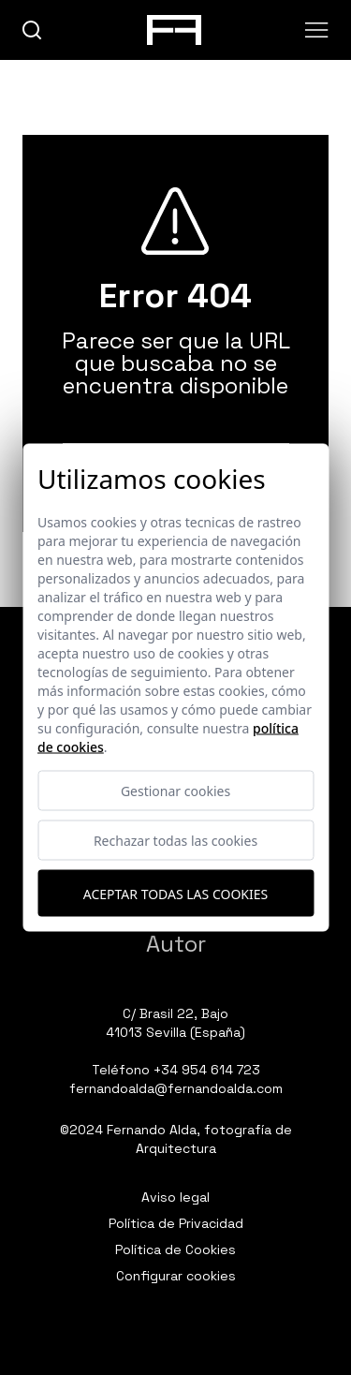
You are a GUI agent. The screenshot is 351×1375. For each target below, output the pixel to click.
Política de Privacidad (176, 1223)
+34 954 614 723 (207, 1069)
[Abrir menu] (317, 29)
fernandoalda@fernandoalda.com (176, 1088)
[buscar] (32, 30)
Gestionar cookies (175, 791)
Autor (176, 943)
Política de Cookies (175, 1249)
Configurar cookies (176, 1275)
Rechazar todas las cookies (175, 841)
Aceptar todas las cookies (175, 893)
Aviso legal (175, 1197)
